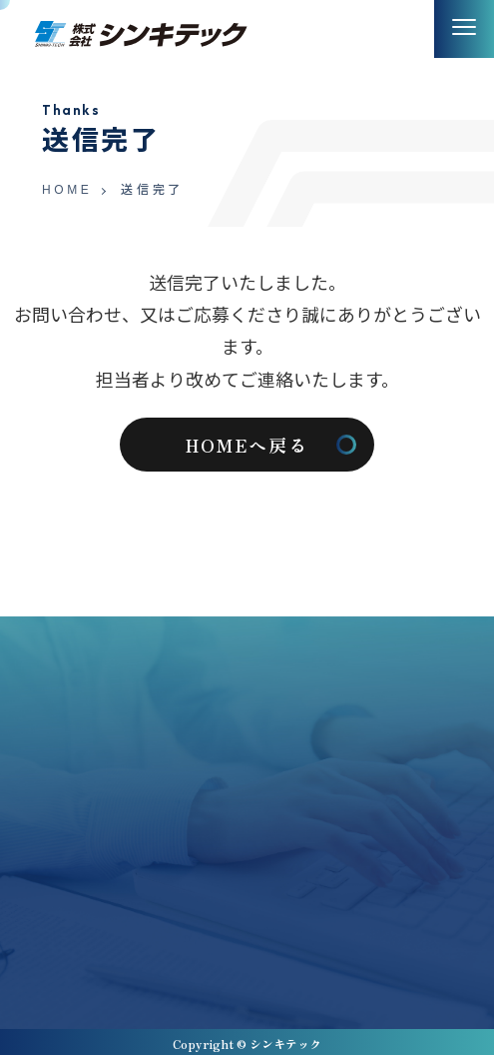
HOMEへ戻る (247, 445)
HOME (67, 191)
